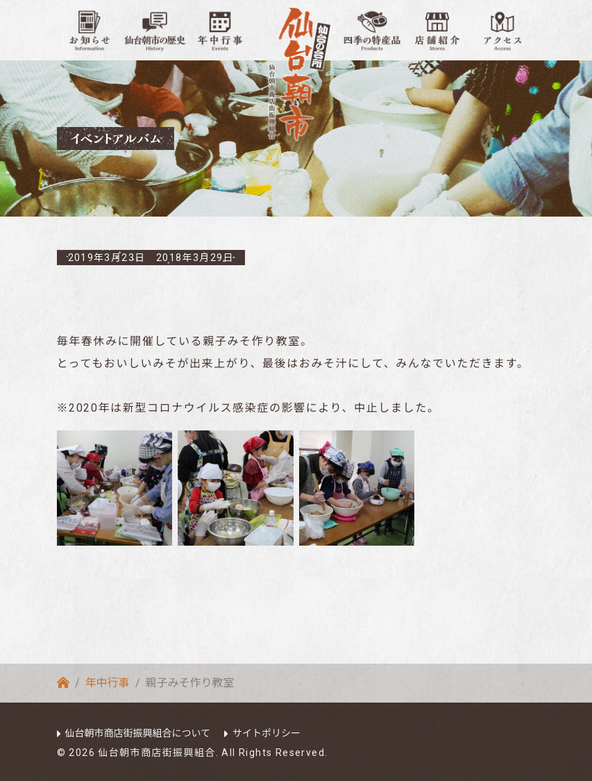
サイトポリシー (266, 733)
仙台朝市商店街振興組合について (138, 733)
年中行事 (107, 682)
